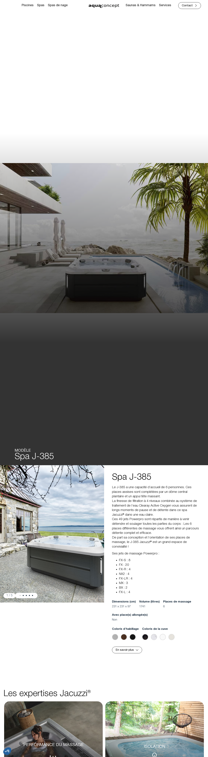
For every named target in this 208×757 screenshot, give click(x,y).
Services (165, 5)
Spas (40, 5)
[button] (20, 595)
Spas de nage (58, 5)
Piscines (28, 5)
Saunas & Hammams (141, 5)
